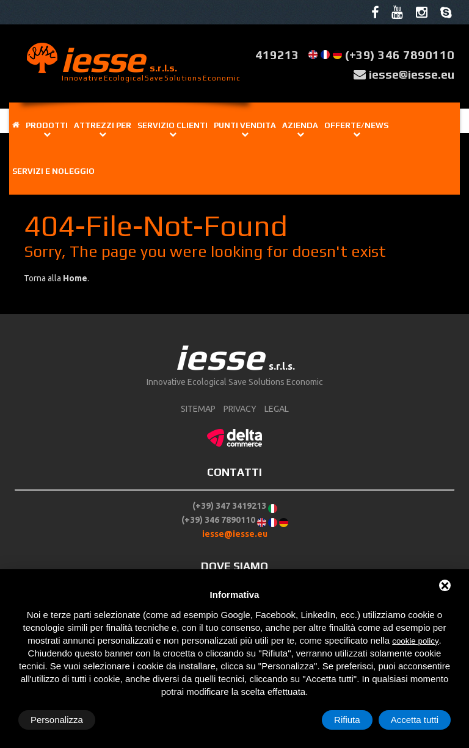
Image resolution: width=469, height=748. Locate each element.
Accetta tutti (414, 719)
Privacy (240, 409)
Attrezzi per (102, 124)
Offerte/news (356, 124)
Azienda (300, 124)
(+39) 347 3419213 (229, 505)
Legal (276, 409)
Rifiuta (347, 719)
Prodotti (47, 124)
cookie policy (415, 641)
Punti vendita (245, 124)
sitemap (198, 409)
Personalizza (57, 719)
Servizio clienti (172, 124)
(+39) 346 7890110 (399, 55)
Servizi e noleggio (53, 171)
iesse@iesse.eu (411, 74)
